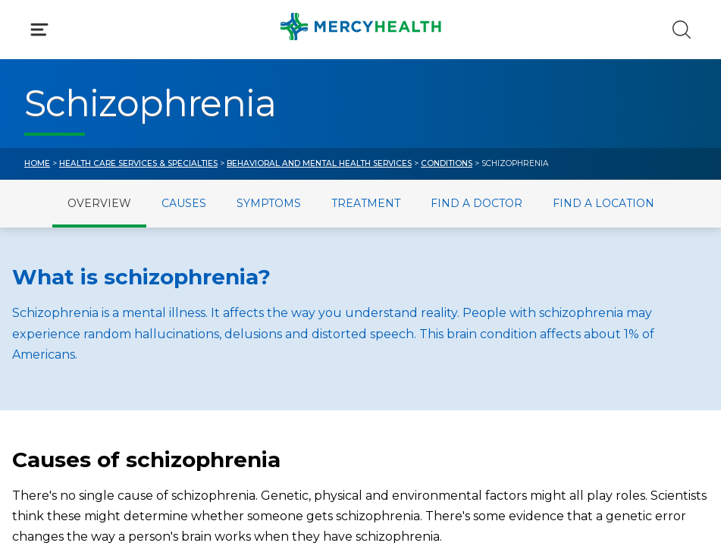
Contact (49, 398)
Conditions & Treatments (102, 163)
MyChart (411, 364)
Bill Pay (46, 364)
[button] (360, 86)
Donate (408, 398)
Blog (399, 332)
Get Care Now (67, 332)
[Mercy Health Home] (33, 27)
